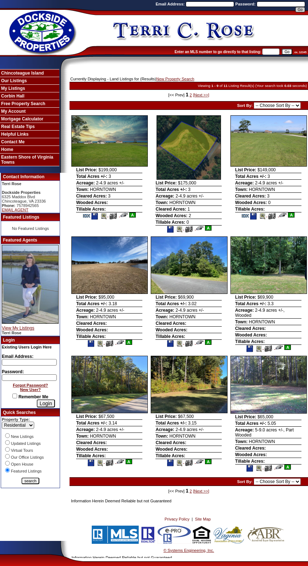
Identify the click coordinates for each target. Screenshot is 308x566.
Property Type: (16, 419)
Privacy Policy (177, 519)
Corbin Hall (12, 96)
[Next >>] (201, 95)
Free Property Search (23, 103)
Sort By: (245, 105)
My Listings (13, 88)
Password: (246, 4)
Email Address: (171, 4)
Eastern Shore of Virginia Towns (27, 160)
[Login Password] (29, 377)
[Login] (46, 403)
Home (7, 149)
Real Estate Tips (18, 126)
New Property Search (175, 79)
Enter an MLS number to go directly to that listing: (218, 52)
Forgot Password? (30, 385)
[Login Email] (29, 362)
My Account (13, 111)
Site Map (203, 519)
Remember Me (30, 396)
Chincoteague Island (22, 73)
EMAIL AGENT (15, 210)
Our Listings (14, 80)
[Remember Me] (14, 396)
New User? (30, 389)
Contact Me (13, 141)
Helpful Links (14, 134)
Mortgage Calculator (22, 118)
